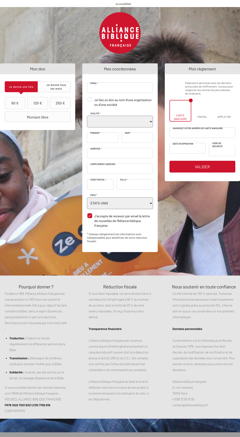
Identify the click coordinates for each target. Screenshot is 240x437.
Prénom (95, 132)
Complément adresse (102, 164)
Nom (128, 132)
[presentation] (21, 86)
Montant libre (27, 117)
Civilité (95, 113)
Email (94, 83)
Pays (93, 195)
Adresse (96, 148)
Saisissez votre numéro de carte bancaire (198, 128)
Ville (124, 179)
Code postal (98, 179)
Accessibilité (123, 4)
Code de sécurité (217, 144)
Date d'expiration (183, 143)
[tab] (21, 86)
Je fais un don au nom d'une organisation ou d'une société (122, 102)
